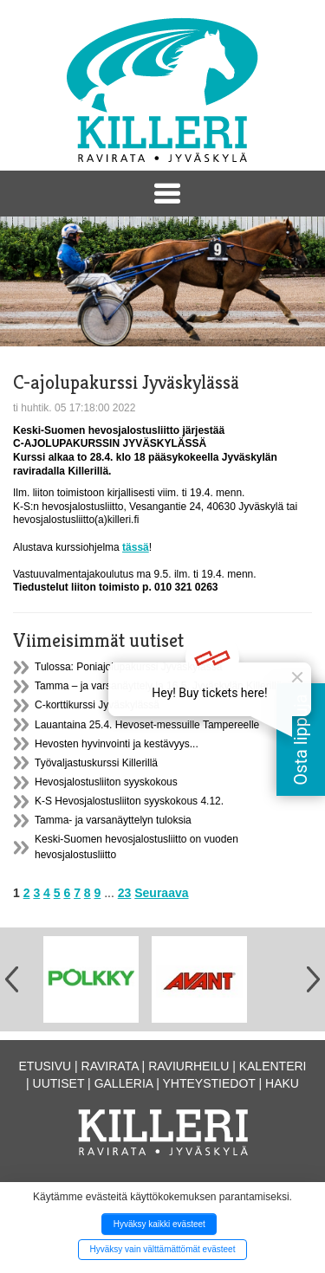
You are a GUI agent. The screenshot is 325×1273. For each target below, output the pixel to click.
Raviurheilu (188, 1066)
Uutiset (59, 1083)
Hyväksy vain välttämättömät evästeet (163, 1249)
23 (125, 893)
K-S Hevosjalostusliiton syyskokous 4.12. (129, 801)
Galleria (123, 1083)
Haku (282, 1083)
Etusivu (45, 1066)
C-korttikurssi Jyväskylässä (97, 705)
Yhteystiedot (209, 1083)
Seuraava (161, 893)
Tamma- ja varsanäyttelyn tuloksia (113, 820)
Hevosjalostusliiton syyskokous (106, 782)
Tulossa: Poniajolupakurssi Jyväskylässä (128, 667)
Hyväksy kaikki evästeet (159, 1224)
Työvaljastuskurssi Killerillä (96, 763)
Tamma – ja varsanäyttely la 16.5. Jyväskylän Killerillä (158, 686)
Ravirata (110, 1066)
